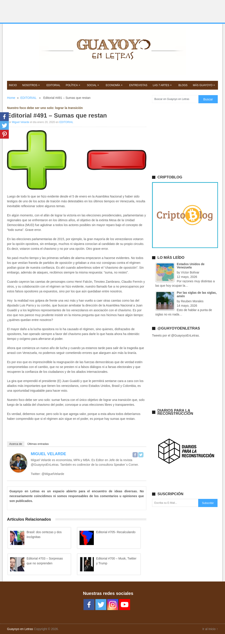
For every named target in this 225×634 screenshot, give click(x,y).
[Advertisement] (112, 11)
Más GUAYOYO (204, 85)
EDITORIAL (53, 85)
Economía (114, 85)
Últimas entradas (38, 444)
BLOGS (182, 85)
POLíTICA (73, 85)
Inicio (13, 85)
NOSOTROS (31, 85)
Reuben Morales (192, 301)
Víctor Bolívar (190, 272)
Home (11, 98)
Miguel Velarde (20, 122)
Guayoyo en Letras (20, 629)
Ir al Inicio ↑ (210, 629)
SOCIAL (93, 85)
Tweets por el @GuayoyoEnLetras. (176, 335)
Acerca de (15, 444)
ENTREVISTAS (138, 85)
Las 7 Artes (162, 85)
